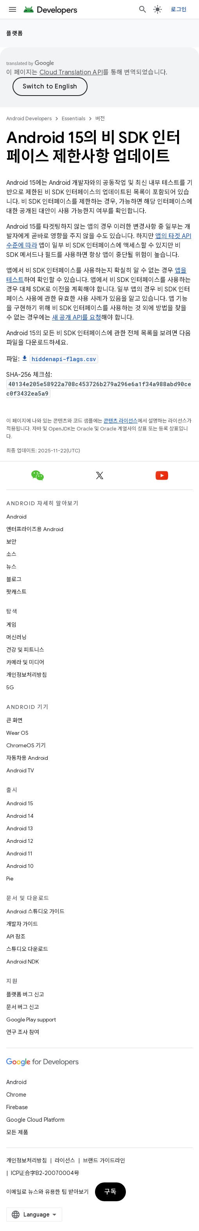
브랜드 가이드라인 (104, 1160)
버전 (100, 118)
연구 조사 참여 (22, 1032)
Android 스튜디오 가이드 (35, 911)
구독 (110, 1192)
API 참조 (15, 936)
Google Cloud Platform (35, 1119)
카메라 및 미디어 (25, 662)
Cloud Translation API (71, 72)
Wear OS (17, 732)
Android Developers (29, 118)
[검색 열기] (142, 9)
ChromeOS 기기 (26, 745)
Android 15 (19, 803)
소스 (11, 554)
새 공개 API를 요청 (76, 318)
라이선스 (65, 1160)
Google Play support (31, 1019)
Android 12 (19, 840)
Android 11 (19, 853)
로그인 (178, 9)
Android (16, 516)
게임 (11, 624)
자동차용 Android (27, 757)
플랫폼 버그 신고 (25, 994)
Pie (9, 878)
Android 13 (19, 828)
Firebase (17, 1107)
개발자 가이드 (22, 923)
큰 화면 (14, 720)
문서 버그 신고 (22, 1006)
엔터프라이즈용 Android (34, 529)
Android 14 (20, 815)
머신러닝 (16, 637)
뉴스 (11, 566)
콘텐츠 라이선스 (121, 421)
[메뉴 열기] (12, 9)
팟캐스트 (16, 591)
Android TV (20, 770)
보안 (11, 541)
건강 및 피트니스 (25, 649)
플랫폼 (14, 33)
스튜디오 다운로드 (27, 949)
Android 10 (20, 865)
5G (10, 687)
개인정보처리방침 (26, 674)
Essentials (73, 118)
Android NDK (22, 961)
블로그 (14, 579)
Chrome (16, 1094)
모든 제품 (17, 1132)
